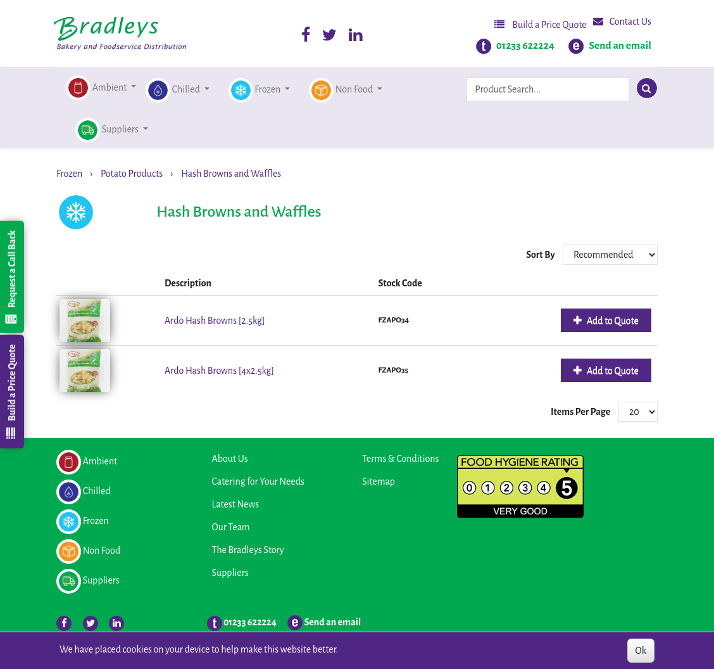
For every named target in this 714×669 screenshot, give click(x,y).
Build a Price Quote (540, 24)
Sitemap (378, 481)
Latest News (236, 504)
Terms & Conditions (400, 459)
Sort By (541, 255)
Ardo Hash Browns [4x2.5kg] (219, 371)
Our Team (231, 527)
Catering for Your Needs (258, 481)
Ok (641, 651)
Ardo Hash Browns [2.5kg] (215, 320)
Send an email (620, 45)
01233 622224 (525, 45)
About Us (230, 459)
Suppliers (230, 573)
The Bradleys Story (248, 550)
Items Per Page (580, 412)
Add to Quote (612, 320)
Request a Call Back (11, 277)
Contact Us (622, 21)
